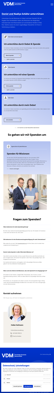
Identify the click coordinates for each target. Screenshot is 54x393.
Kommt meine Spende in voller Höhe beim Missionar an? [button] (18, 252)
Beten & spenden (10, 55)
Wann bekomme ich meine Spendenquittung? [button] (15, 227)
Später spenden (11, 59)
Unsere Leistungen (14, 168)
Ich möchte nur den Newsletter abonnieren (28, 127)
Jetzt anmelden (9, 119)
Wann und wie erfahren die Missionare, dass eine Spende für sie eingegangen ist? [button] (25, 270)
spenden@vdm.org (22, 243)
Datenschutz (25, 389)
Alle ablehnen (37, 386)
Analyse (8, 378)
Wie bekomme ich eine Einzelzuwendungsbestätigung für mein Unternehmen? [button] (24, 239)
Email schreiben (17, 336)
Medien (8, 382)
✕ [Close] (51, 363)
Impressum (29, 389)
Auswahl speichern (18, 386)
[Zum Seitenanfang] (45, 354)
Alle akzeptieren (28, 386)
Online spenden (9, 86)
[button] (52, 4)
